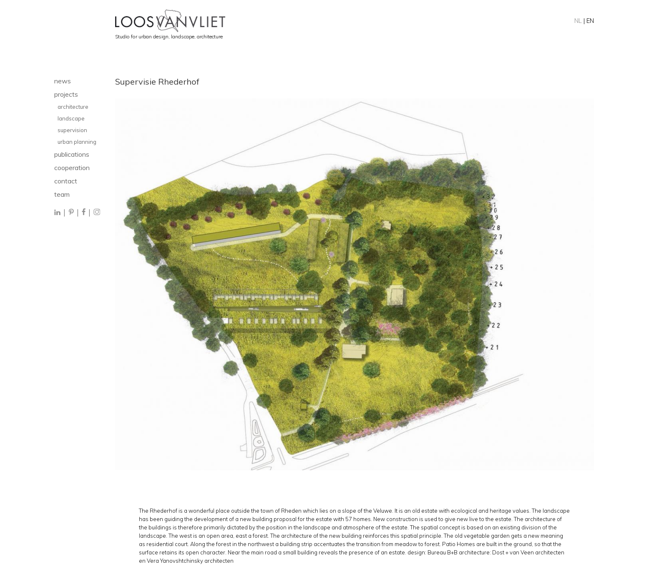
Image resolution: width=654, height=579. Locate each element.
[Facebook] (83, 212)
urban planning (77, 141)
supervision (72, 130)
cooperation (72, 167)
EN (590, 21)
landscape (72, 118)
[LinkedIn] (57, 212)
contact (65, 181)
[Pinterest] (71, 212)
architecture (73, 106)
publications (71, 154)
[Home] (354, 20)
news (62, 81)
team (62, 194)
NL (578, 21)
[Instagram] (97, 212)
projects (66, 94)
